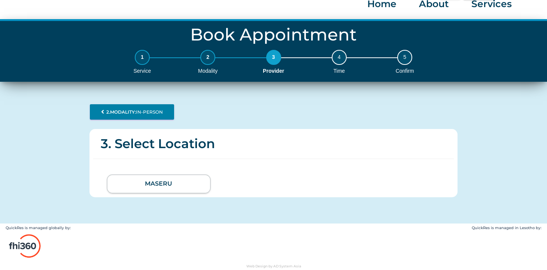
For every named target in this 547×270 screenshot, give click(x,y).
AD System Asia (287, 266)
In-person (132, 112)
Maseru (158, 183)
